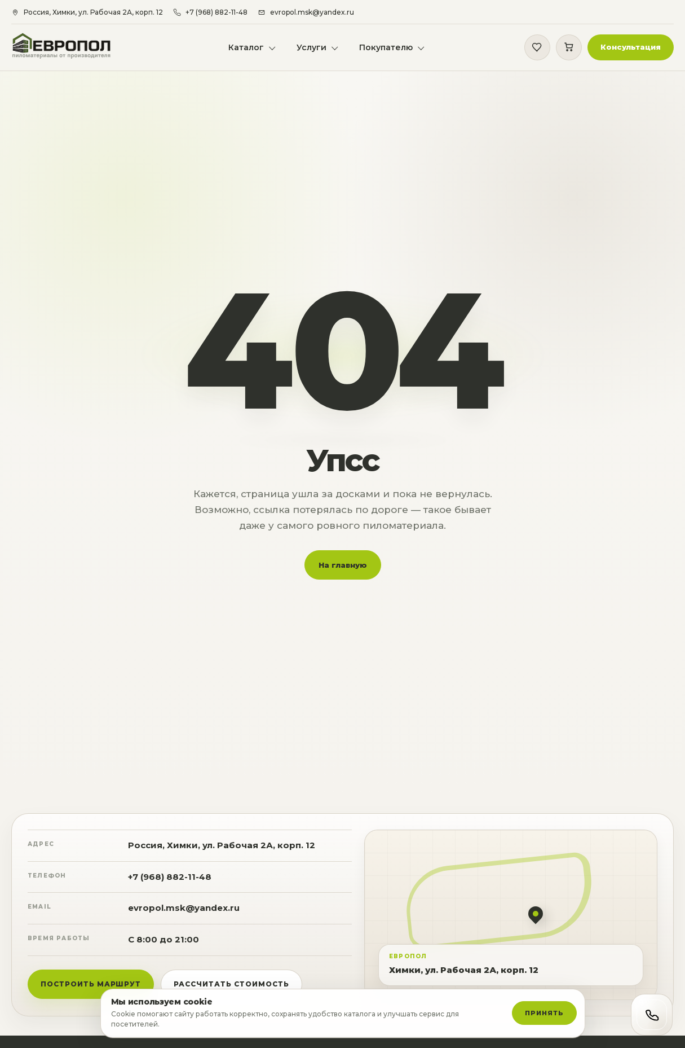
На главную (343, 571)
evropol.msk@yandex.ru (184, 914)
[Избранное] (536, 49)
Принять (544, 1013)
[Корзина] (568, 49)
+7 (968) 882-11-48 (169, 883)
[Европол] (69, 48)
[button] (629, 49)
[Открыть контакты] (652, 1015)
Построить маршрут (91, 990)
